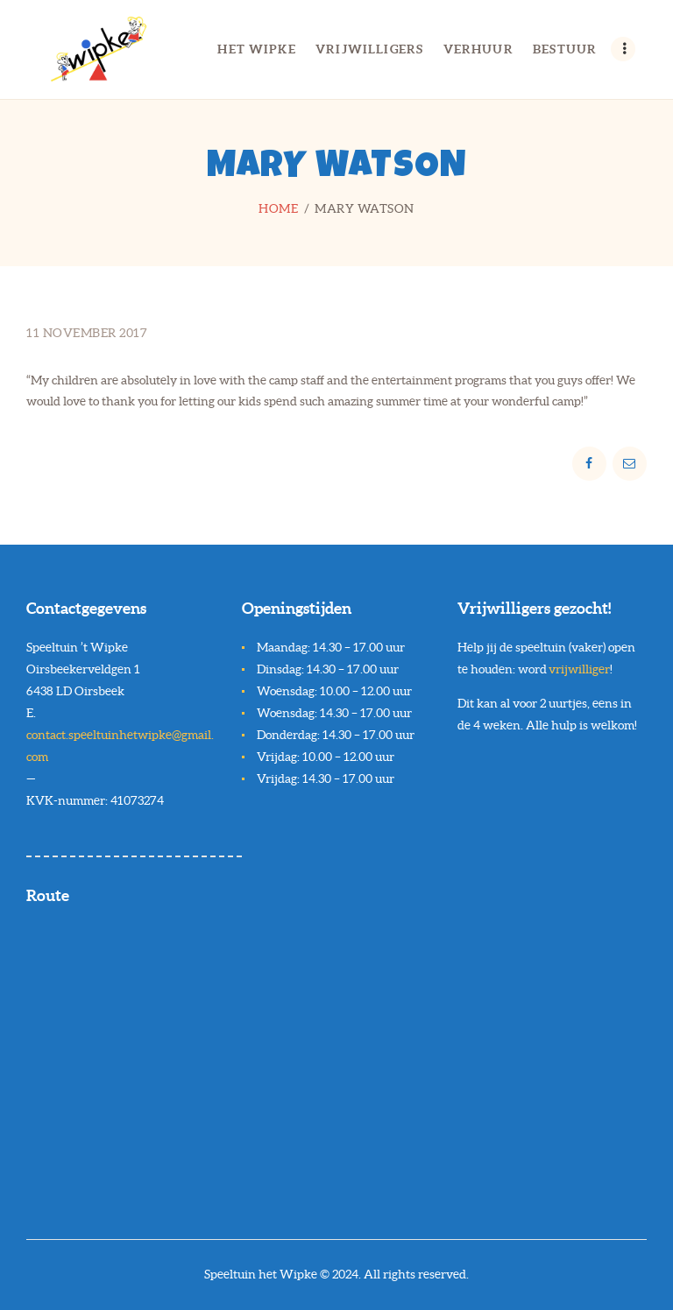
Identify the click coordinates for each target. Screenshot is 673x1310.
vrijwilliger (579, 669)
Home (278, 208)
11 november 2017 (86, 333)
